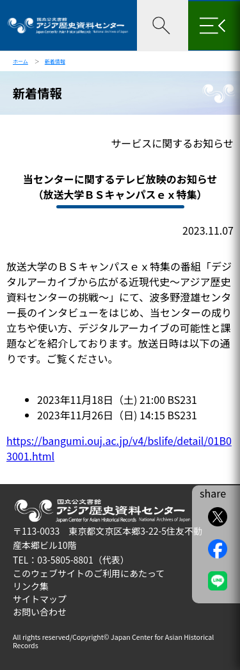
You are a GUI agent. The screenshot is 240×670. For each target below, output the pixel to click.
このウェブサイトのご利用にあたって (88, 573)
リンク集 (31, 586)
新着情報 (55, 61)
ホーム (20, 61)
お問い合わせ (40, 611)
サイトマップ (40, 598)
